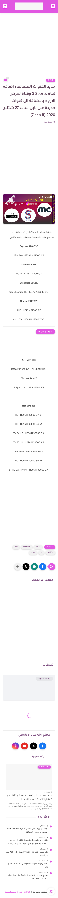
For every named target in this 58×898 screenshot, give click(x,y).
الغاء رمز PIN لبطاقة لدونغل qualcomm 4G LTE (28, 866)
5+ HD (50, 80)
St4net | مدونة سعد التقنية (17, 892)
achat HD (26, 547)
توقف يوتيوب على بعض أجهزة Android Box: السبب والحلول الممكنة (27, 831)
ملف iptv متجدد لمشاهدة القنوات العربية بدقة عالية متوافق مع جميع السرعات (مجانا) (27, 842)
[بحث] (5, 6)
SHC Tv (50, 552)
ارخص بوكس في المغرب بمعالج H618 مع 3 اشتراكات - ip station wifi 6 (29, 797)
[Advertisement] (29, 47)
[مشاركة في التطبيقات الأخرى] (17, 566)
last (16, 547)
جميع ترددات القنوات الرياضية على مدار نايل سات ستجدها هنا (28, 877)
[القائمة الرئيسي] (53, 6)
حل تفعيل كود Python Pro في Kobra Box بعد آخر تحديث (27, 854)
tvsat (33, 552)
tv (41, 552)
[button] (42, 566)
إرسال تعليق (44, 679)
